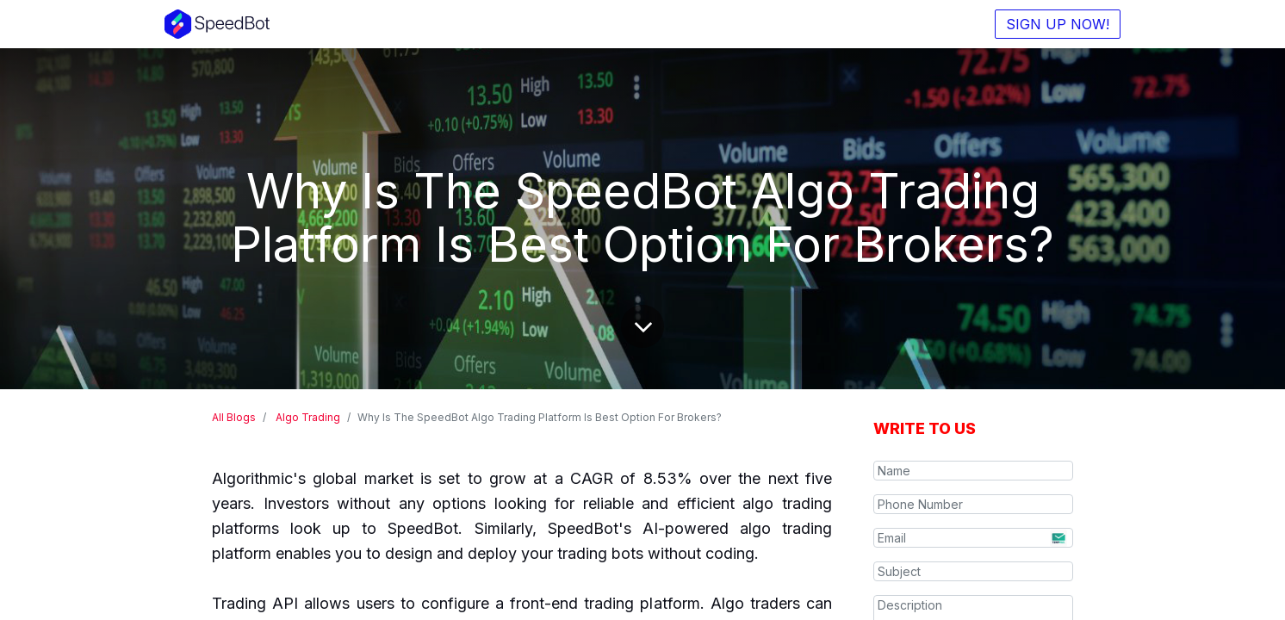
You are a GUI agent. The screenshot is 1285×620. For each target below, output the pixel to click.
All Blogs (234, 417)
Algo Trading (308, 417)
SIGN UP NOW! (1057, 24)
